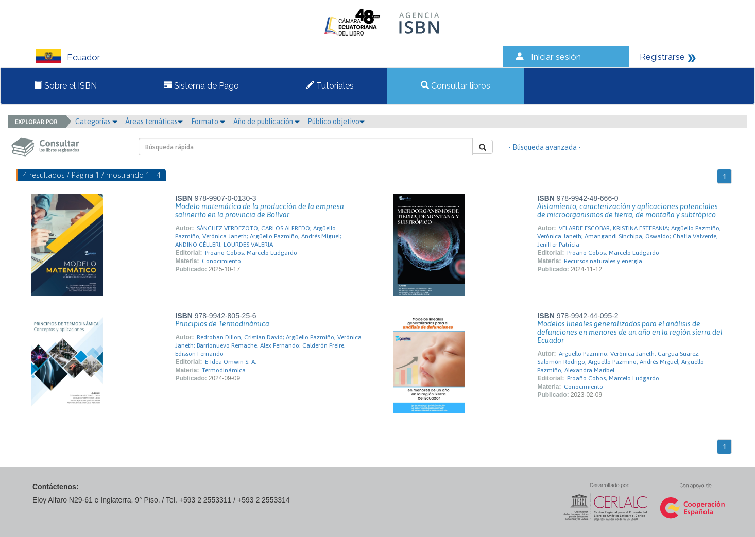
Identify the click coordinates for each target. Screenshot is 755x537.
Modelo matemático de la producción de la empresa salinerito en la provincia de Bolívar (259, 210)
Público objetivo (336, 121)
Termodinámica (224, 370)
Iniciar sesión (556, 56)
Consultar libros (455, 86)
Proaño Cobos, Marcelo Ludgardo (251, 252)
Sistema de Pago (201, 86)
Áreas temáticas (154, 121)
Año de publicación (266, 121)
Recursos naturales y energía (603, 261)
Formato (208, 121)
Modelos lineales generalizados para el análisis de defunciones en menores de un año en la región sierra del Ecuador (630, 332)
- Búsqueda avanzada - (544, 147)
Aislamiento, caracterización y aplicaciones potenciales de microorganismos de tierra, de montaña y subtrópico (627, 210)
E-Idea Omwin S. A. (230, 362)
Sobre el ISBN (65, 86)
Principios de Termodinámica (222, 324)
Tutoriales (330, 86)
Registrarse (662, 56)
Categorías (96, 121)
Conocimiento (221, 261)
